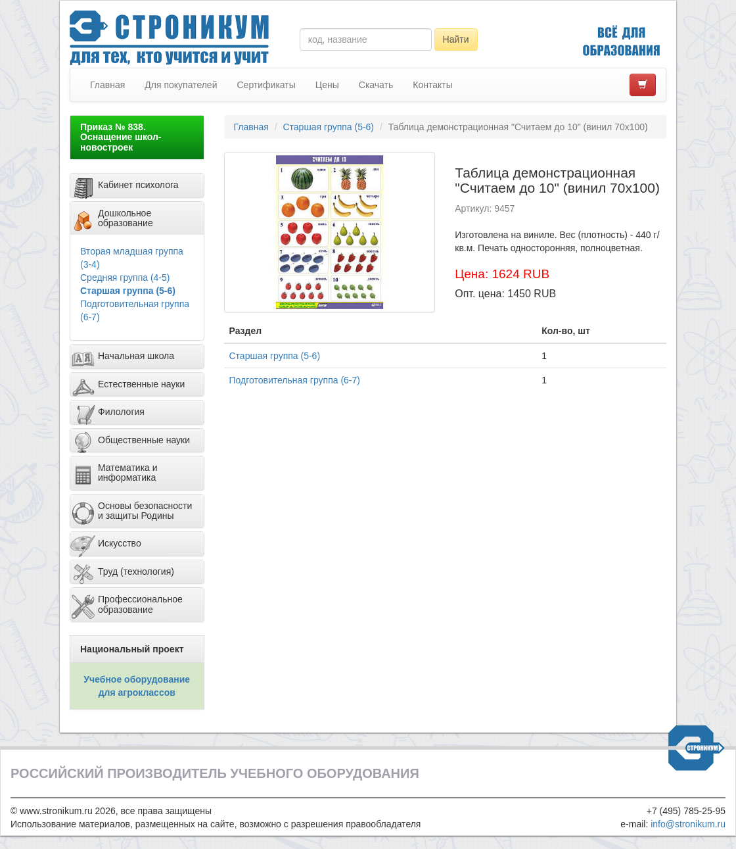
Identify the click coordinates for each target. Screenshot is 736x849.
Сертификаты (266, 85)
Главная (107, 85)
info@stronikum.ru (688, 824)
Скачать (376, 85)
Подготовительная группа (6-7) (294, 380)
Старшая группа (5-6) (127, 290)
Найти (456, 39)
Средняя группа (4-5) (125, 277)
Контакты (432, 85)
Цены (327, 85)
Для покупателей (181, 85)
